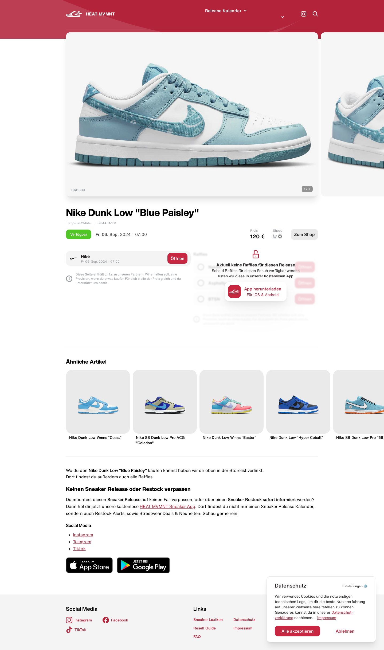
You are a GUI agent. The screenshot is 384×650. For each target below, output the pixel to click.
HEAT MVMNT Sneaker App (167, 500)
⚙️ (355, 586)
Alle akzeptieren (297, 631)
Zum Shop (304, 228)
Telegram (82, 535)
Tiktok (79, 542)
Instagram (83, 528)
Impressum (326, 618)
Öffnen (177, 252)
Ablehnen (345, 631)
